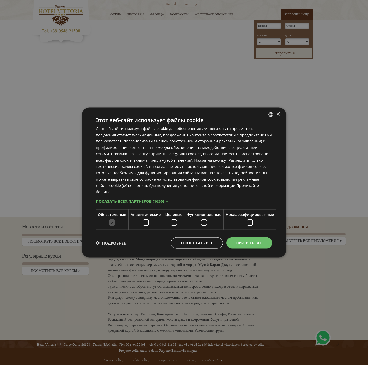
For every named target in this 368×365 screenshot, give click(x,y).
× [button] (278, 114)
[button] (184, 201)
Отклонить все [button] (197, 242)
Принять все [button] (249, 242)
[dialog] (184, 182)
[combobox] (270, 114)
